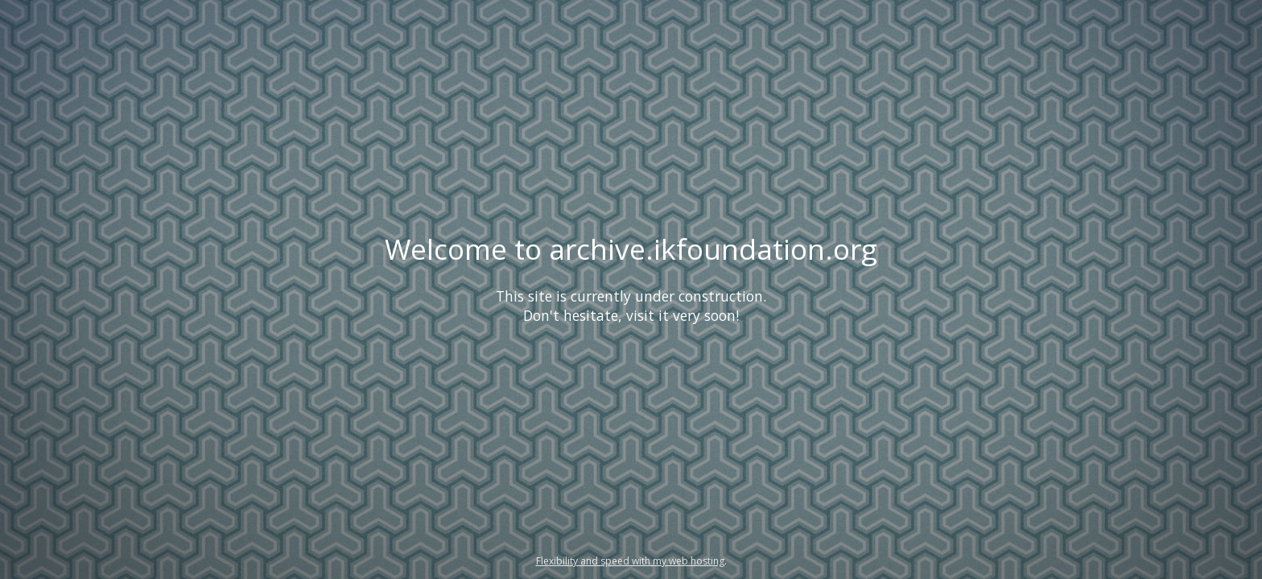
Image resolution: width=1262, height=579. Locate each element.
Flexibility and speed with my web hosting (630, 561)
